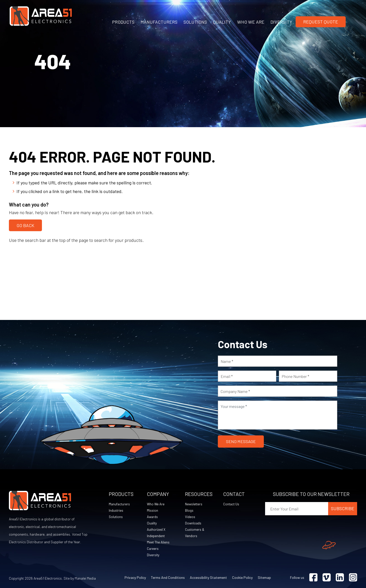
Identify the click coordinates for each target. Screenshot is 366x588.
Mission (152, 510)
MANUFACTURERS (159, 22)
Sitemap (264, 577)
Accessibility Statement (208, 577)
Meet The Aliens (159, 542)
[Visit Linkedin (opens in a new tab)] (340, 577)
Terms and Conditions (168, 577)
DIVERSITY (281, 22)
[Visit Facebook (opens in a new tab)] (313, 577)
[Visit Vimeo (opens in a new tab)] (327, 577)
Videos (190, 516)
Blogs (189, 510)
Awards (153, 516)
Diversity (153, 555)
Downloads (193, 523)
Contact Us (232, 504)
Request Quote (320, 21)
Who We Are (156, 504)
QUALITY (222, 22)
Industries (116, 510)
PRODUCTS (123, 22)
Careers (153, 548)
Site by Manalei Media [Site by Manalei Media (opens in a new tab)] (80, 578)
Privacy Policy (135, 577)
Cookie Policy (242, 577)
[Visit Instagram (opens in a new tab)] (353, 577)
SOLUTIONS (195, 22)
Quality (152, 523)
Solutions (116, 516)
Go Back (25, 224)
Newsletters (194, 504)
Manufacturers (120, 504)
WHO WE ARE (250, 22)
